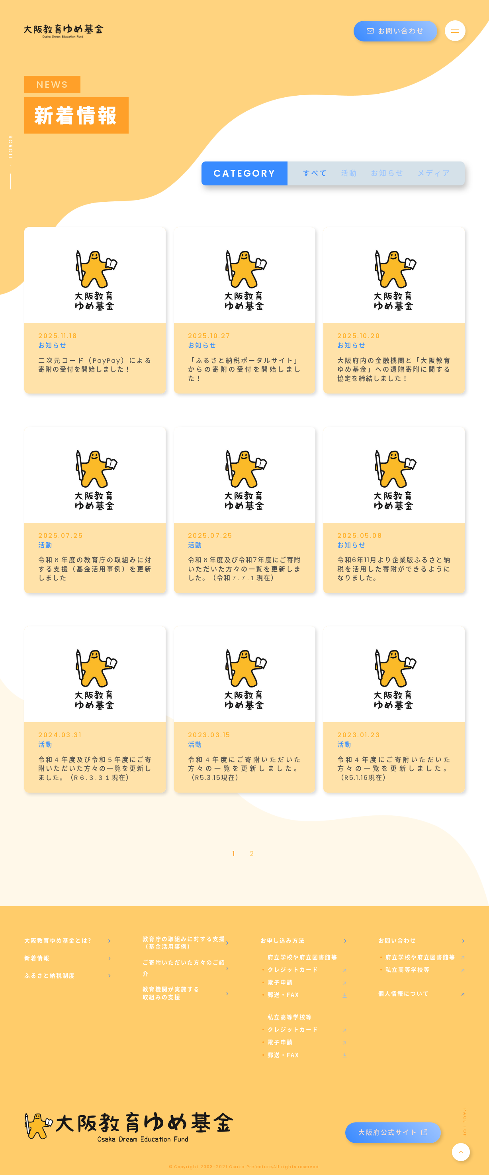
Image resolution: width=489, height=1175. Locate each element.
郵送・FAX (283, 985)
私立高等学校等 (407, 960)
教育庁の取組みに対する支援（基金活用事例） (184, 933)
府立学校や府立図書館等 (420, 947)
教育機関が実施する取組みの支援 (171, 983)
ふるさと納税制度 (49, 965)
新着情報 (37, 948)
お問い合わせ (395, 31)
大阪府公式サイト (392, 1122)
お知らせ (387, 173)
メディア (434, 173)
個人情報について (403, 983)
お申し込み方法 (282, 930)
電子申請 (280, 972)
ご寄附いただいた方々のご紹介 (184, 958)
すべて (315, 173)
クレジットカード (293, 960)
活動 (349, 173)
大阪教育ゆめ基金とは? (58, 930)
